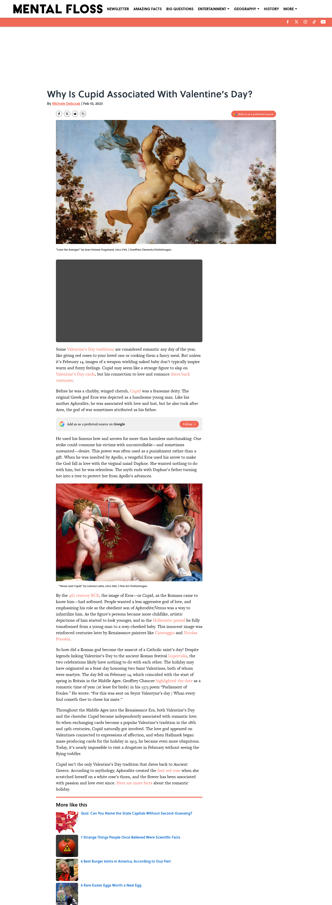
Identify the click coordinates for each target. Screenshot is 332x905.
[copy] (83, 114)
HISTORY (271, 8)
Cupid (135, 391)
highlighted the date (174, 681)
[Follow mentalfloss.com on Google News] (189, 424)
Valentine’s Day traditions (90, 349)
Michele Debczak (66, 103)
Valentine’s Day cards (75, 374)
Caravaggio (165, 633)
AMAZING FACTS (147, 8)
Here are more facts (134, 783)
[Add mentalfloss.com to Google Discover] (253, 114)
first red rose (168, 770)
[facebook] (288, 22)
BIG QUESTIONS (180, 8)
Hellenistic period (169, 620)
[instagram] (305, 22)
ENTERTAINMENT (212, 8)
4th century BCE (84, 595)
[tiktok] (314, 22)
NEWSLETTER (118, 8)
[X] (296, 22)
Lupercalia (177, 656)
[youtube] (323, 22)
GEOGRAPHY (245, 8)
